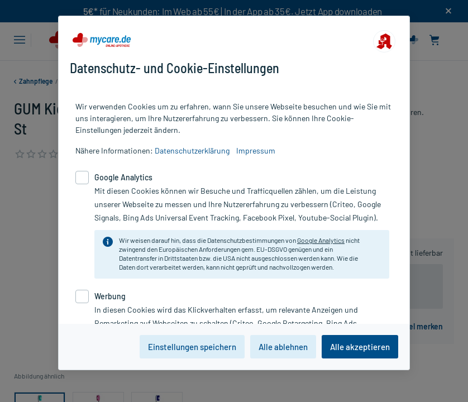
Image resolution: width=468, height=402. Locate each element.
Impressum (255, 150)
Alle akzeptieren (360, 347)
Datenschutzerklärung (192, 150)
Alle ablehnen (283, 347)
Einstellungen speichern (192, 347)
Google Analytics (321, 240)
